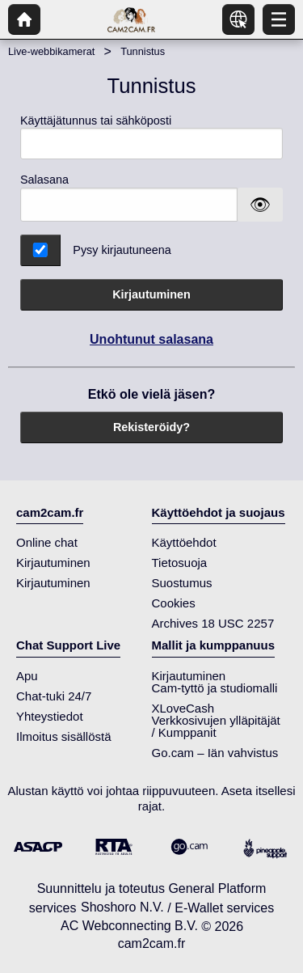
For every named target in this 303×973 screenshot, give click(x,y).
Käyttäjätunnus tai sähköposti (151, 137)
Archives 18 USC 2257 (213, 623)
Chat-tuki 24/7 (53, 696)
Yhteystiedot (49, 716)
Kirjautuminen (151, 294)
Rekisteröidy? (151, 427)
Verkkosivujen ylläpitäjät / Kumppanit (216, 726)
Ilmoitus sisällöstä (64, 736)
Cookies (174, 603)
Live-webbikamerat (51, 51)
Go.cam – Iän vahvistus (215, 752)
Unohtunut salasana (151, 339)
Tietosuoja (180, 562)
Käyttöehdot (184, 542)
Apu (27, 676)
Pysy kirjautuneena (122, 249)
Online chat (47, 542)
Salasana (44, 179)
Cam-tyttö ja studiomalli (215, 688)
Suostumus (182, 583)
